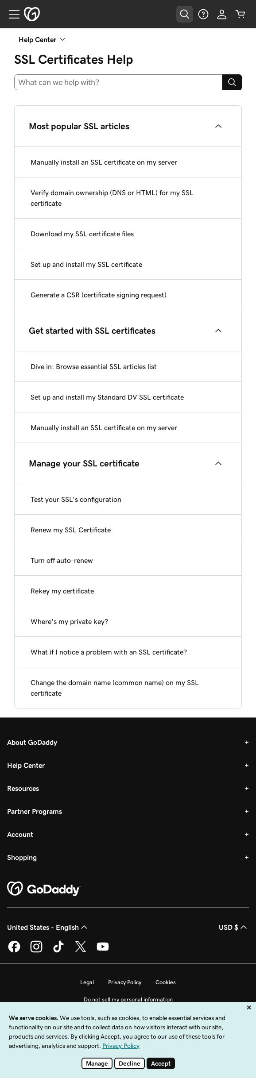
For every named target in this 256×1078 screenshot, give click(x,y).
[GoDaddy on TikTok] (58, 951)
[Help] (203, 14)
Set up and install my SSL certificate (86, 264)
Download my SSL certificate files (82, 233)
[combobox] (118, 82)
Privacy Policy (124, 982)
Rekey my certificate (62, 590)
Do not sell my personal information (128, 999)
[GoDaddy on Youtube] (103, 951)
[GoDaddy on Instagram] (36, 951)
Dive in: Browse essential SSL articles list (94, 366)
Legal (87, 982)
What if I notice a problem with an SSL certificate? (109, 651)
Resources (23, 788)
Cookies (165, 982)
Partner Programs (34, 811)
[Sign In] (221, 14)
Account (20, 834)
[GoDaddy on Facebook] (14, 951)
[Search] (232, 82)
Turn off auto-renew (62, 560)
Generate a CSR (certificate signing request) (99, 294)
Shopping (22, 857)
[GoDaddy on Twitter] (81, 951)
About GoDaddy (32, 742)
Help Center (26, 765)
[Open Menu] (10, 14)
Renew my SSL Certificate (71, 529)
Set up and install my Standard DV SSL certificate (107, 396)
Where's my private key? (69, 621)
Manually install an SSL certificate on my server (104, 162)
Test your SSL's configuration (76, 499)
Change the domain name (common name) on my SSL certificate (115, 688)
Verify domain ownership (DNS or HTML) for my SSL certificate (112, 198)
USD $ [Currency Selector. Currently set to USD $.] (234, 927)
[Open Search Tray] (184, 14)
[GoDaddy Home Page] (44, 889)
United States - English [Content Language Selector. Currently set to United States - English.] (48, 927)
